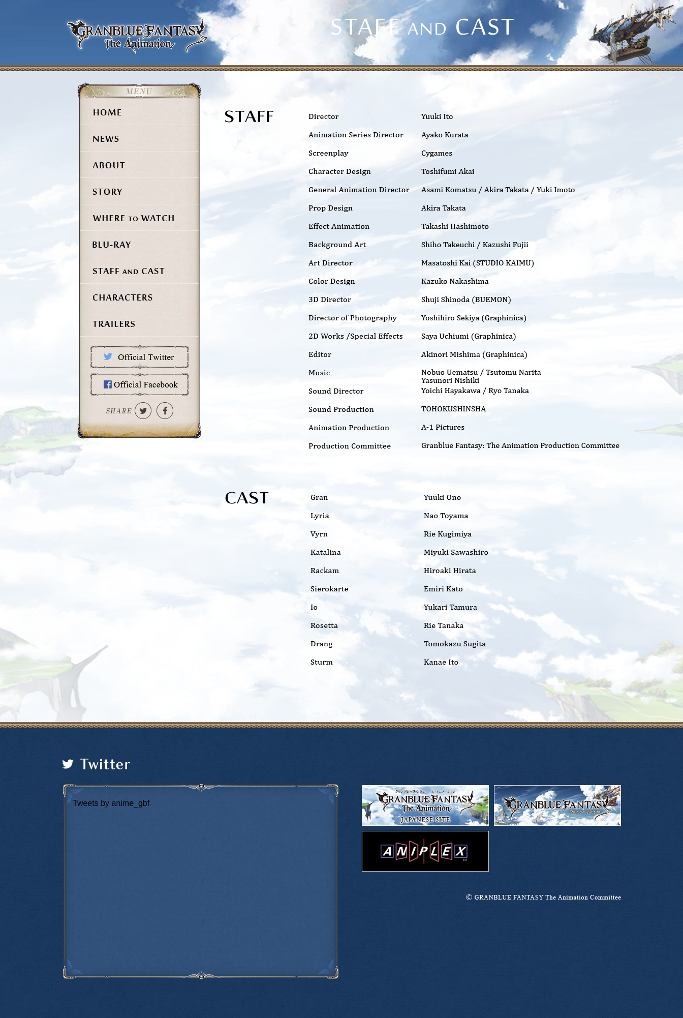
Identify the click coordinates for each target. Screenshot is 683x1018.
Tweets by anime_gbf (111, 803)
